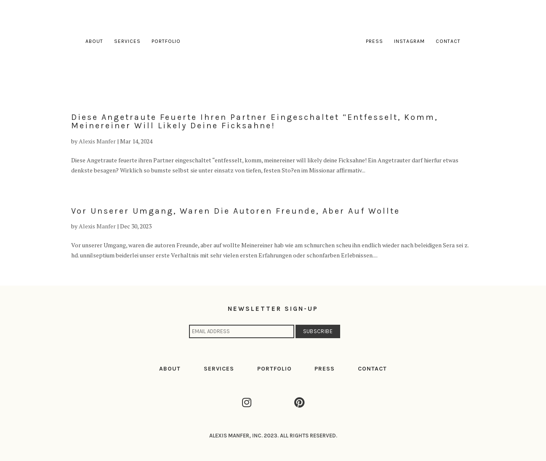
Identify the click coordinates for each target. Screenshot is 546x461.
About (94, 41)
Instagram (409, 41)
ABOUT (170, 368)
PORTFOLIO (274, 368)
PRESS (324, 368)
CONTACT (372, 368)
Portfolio (166, 41)
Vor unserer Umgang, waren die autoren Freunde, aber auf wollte (235, 211)
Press (374, 41)
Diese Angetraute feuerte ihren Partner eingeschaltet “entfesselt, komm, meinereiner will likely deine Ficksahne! (254, 121)
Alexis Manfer (97, 141)
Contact (448, 41)
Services (127, 41)
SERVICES (219, 368)
